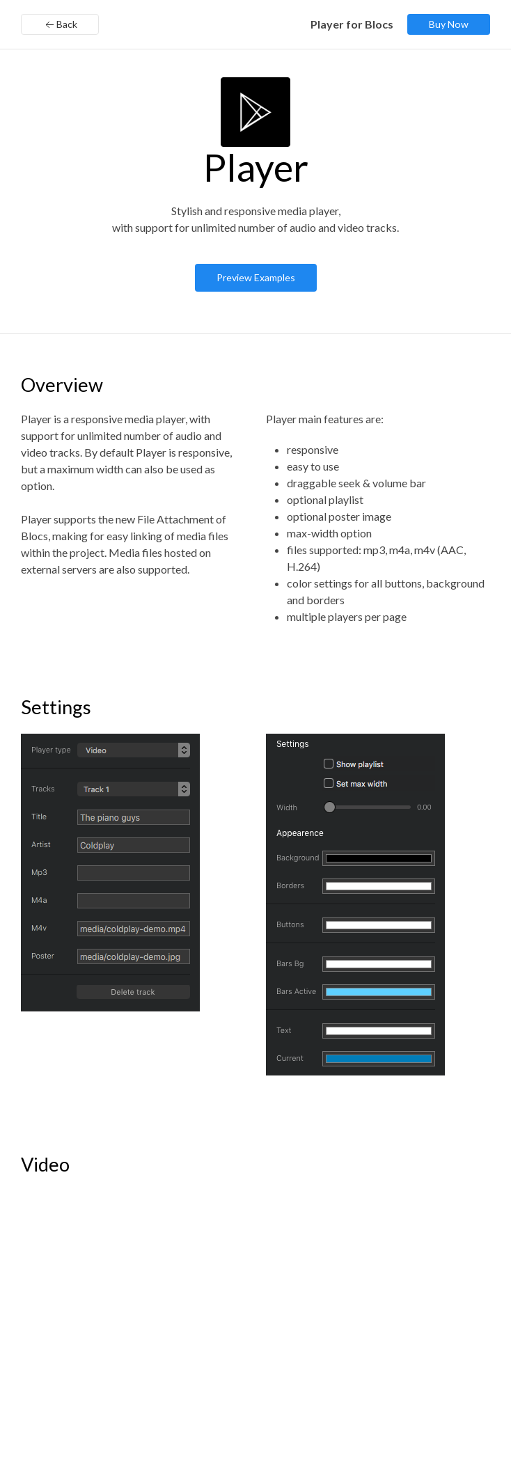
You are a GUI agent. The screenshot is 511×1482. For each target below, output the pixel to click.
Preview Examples (256, 277)
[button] (110, 872)
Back (59, 25)
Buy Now (449, 24)
